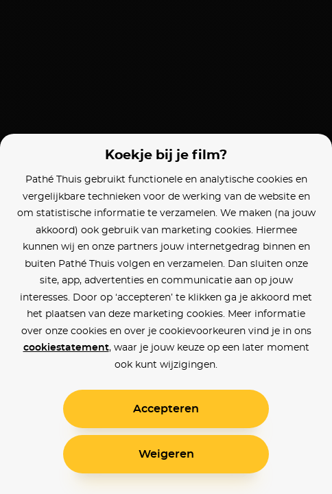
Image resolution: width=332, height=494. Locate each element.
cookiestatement (66, 348)
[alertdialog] (166, 247)
